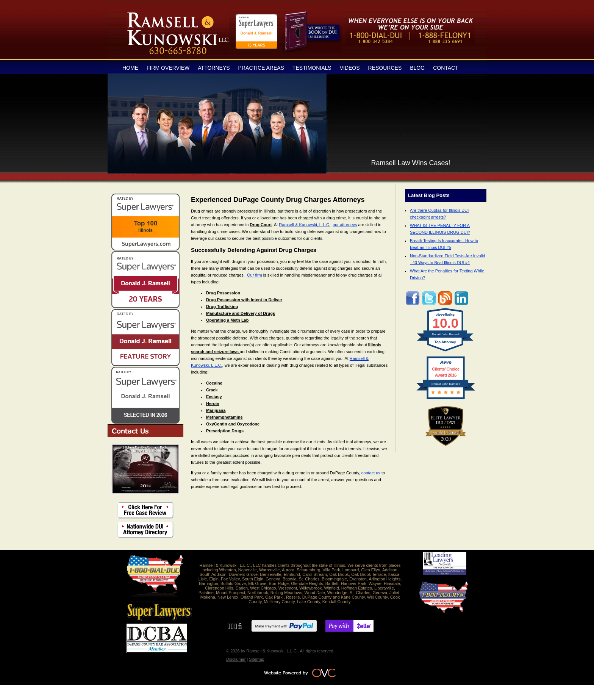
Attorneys (214, 68)
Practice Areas (261, 68)
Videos (350, 68)
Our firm (254, 275)
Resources (385, 68)
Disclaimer (235, 659)
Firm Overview (168, 68)
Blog (417, 68)
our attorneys (345, 224)
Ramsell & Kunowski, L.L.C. (304, 224)
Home (130, 68)
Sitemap (256, 659)
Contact (445, 68)
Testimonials (311, 68)
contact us (370, 473)
